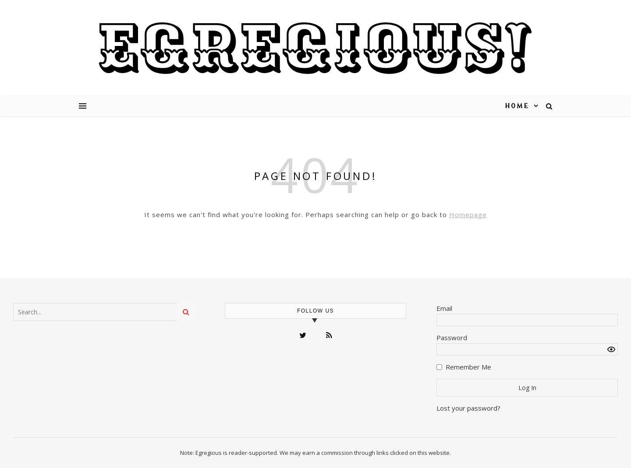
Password (451, 337)
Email (444, 308)
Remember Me (468, 366)
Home (517, 106)
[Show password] (611, 349)
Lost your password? (468, 408)
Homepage (468, 214)
